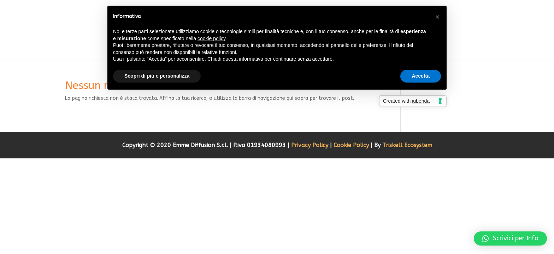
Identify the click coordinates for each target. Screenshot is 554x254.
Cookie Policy (352, 145)
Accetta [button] (421, 76)
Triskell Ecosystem (407, 145)
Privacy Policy (310, 145)
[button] (510, 238)
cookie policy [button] (211, 38)
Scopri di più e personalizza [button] (156, 76)
